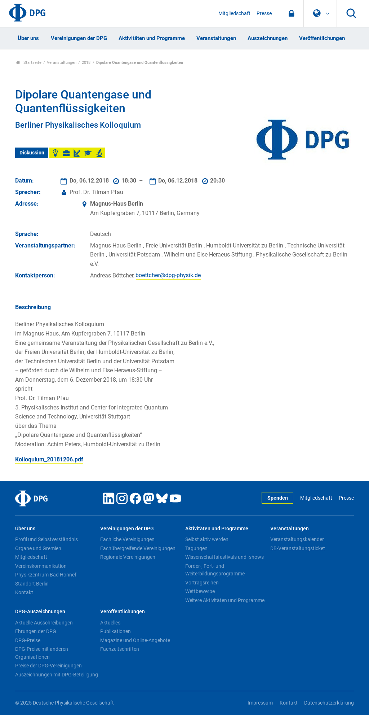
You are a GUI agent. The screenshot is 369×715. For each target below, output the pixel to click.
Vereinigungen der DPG (79, 38)
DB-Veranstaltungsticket (297, 548)
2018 (86, 62)
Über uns (28, 38)
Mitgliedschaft (234, 13)
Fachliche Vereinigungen (127, 539)
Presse (264, 13)
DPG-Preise (27, 640)
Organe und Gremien (38, 548)
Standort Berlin (32, 584)
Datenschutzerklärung (329, 703)
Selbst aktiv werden (206, 539)
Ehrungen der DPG (35, 631)
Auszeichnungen (268, 38)
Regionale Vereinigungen (127, 557)
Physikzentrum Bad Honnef (45, 575)
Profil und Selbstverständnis (46, 539)
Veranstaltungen (216, 38)
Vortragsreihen (202, 582)
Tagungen (196, 548)
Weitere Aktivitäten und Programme (224, 600)
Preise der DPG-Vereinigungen (48, 665)
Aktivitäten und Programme (152, 38)
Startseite (28, 62)
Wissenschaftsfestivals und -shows (224, 557)
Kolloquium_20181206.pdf (49, 459)
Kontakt (24, 592)
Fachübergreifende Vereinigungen (137, 548)
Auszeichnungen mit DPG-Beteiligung (56, 674)
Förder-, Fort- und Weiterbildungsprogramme (215, 570)
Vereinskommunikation (41, 566)
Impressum (260, 703)
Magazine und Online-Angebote (135, 640)
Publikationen (115, 631)
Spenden (277, 498)
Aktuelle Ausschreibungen (44, 623)
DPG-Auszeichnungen (40, 612)
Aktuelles (110, 623)
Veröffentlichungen (322, 38)
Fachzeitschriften (119, 649)
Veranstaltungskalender (297, 539)
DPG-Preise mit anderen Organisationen (41, 653)
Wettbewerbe (200, 591)
